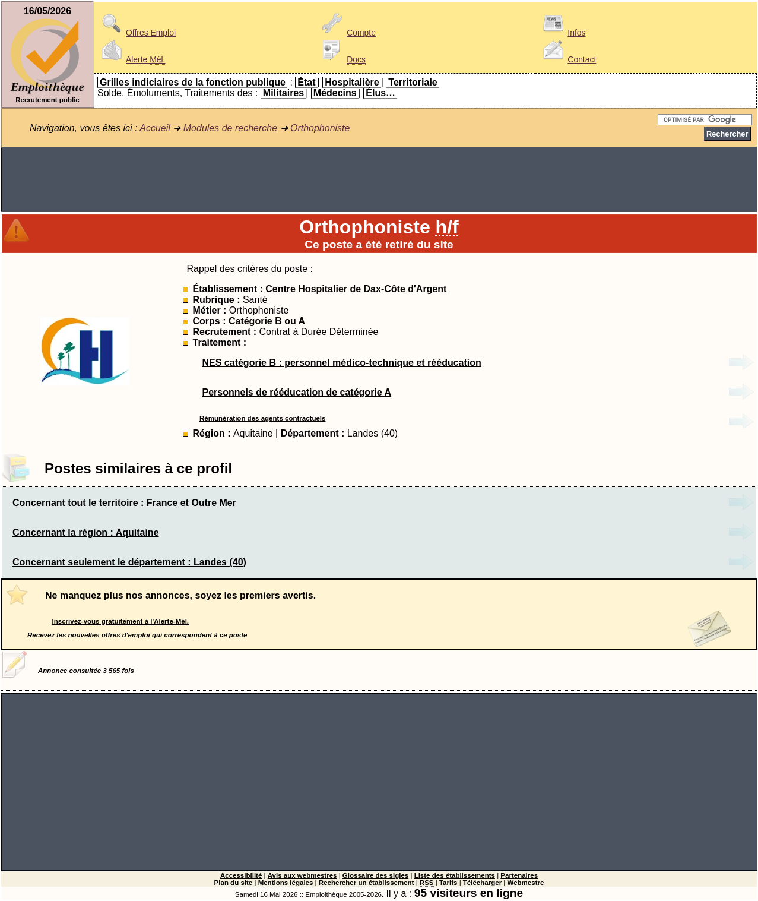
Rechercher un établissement (366, 882)
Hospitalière (352, 82)
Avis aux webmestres (302, 875)
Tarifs (448, 882)
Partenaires (519, 875)
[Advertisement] (379, 179)
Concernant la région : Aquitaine (85, 532)
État (306, 82)
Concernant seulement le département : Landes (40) (129, 562)
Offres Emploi (136, 32)
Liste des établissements (454, 875)
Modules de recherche (230, 128)
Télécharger (482, 882)
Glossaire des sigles (375, 875)
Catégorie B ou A (267, 321)
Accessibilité (241, 875)
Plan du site (233, 882)
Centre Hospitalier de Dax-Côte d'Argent (355, 289)
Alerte (131, 59)
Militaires (283, 93)
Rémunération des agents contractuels (262, 418)
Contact (567, 59)
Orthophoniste (320, 128)
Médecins (335, 93)
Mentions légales (285, 882)
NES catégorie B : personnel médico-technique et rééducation (341, 363)
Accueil (154, 128)
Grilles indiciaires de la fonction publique (193, 82)
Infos (562, 32)
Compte (347, 32)
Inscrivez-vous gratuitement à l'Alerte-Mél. (120, 621)
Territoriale (412, 82)
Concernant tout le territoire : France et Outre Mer (124, 503)
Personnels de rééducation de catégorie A (296, 392)
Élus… (380, 93)
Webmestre (526, 882)
